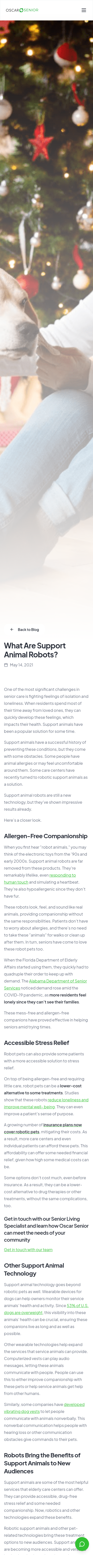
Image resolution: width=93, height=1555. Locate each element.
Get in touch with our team (28, 1249)
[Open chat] (82, 1544)
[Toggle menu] (84, 10)
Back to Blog (24, 629)
